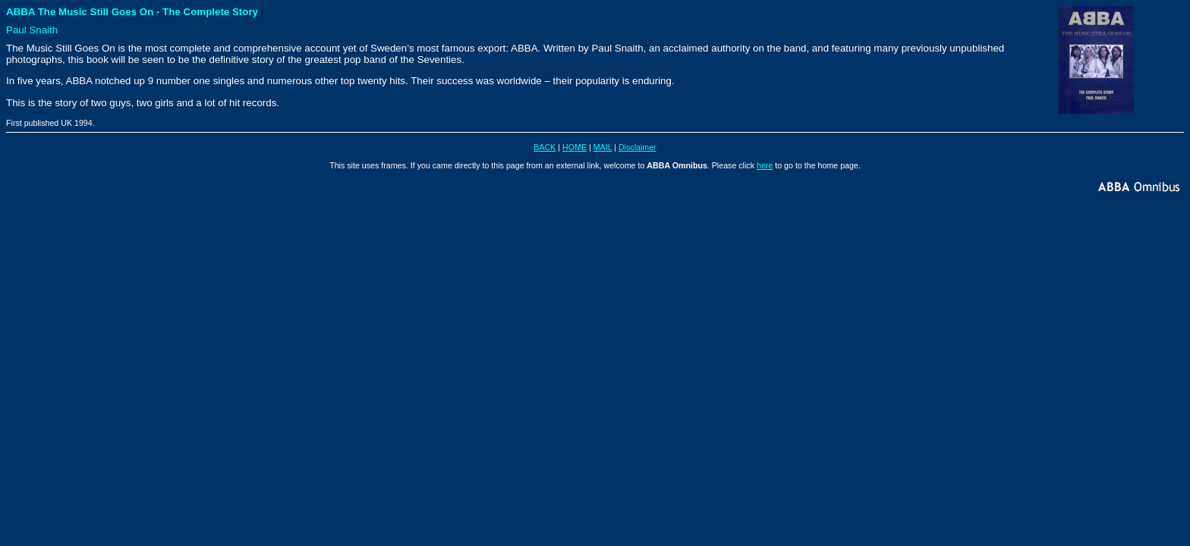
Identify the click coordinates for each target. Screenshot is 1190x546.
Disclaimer (637, 147)
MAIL (602, 147)
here (765, 165)
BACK (545, 147)
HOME (574, 147)
